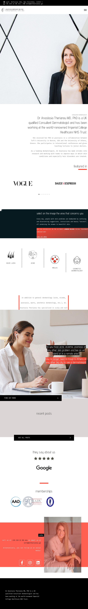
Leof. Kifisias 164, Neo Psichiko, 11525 (23, 2)
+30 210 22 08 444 (13, 4)
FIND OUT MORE (42, 237)
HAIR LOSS (10, 280)
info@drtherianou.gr (34, 4)
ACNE (33, 280)
